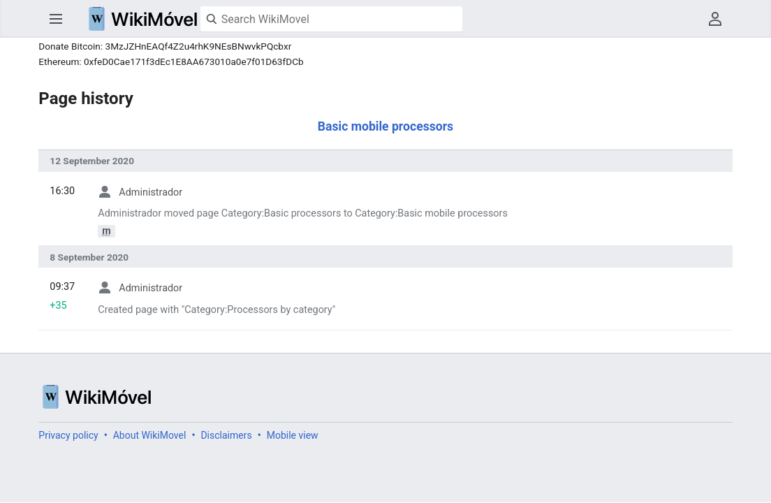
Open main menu (56, 19)
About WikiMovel (149, 435)
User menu (715, 19)
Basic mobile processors (385, 126)
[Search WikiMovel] (331, 18)
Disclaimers (225, 435)
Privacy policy (68, 435)
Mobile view (292, 435)
